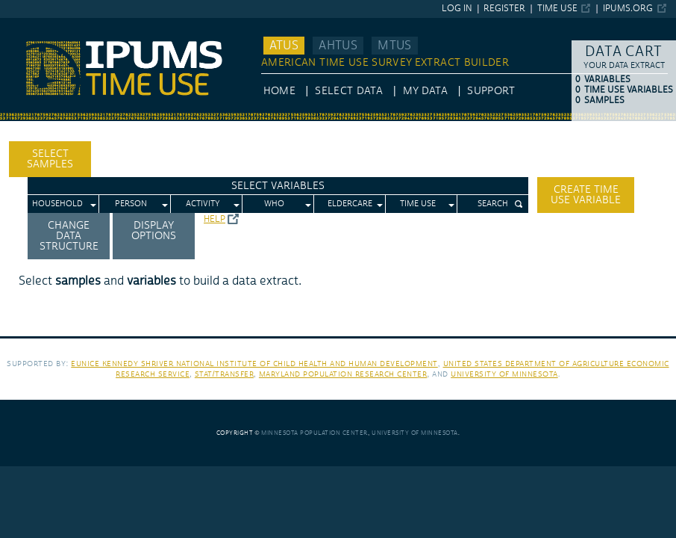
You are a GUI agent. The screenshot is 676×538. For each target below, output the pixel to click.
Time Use (557, 8)
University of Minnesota (504, 374)
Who (274, 204)
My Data (425, 91)
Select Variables (278, 186)
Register (504, 8)
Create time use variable (586, 195)
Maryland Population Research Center (343, 374)
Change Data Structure (69, 236)
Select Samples (50, 159)
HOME (279, 91)
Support (490, 91)
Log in (457, 8)
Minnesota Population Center (314, 433)
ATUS (283, 45)
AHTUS (338, 45)
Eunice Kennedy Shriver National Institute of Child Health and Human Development (254, 363)
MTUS (394, 45)
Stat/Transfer (224, 374)
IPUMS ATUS (30, 24)
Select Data (349, 91)
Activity (203, 204)
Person (131, 204)
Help (214, 219)
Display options (153, 231)
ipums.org (628, 8)
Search (493, 204)
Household (57, 204)
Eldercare (350, 204)
